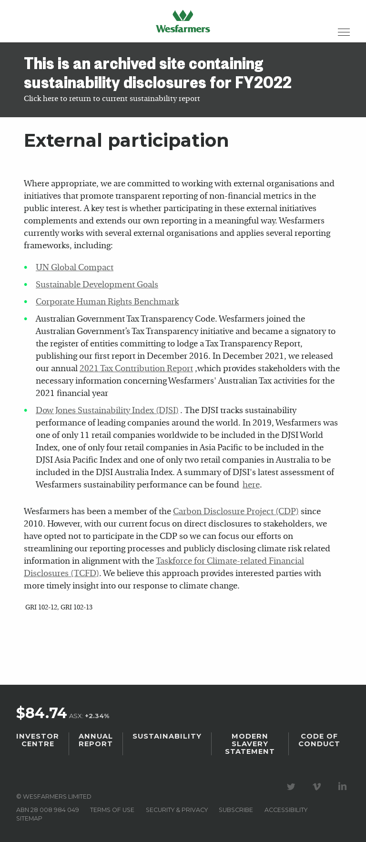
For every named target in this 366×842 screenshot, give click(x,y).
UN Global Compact (74, 268)
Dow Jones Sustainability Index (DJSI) (107, 411)
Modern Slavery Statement (250, 744)
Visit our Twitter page (292, 786)
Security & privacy (177, 809)
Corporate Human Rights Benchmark (107, 302)
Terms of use (112, 809)
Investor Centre (37, 740)
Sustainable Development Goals (97, 285)
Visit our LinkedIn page (344, 786)
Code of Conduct (319, 740)
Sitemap (29, 818)
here (251, 485)
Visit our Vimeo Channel (318, 786)
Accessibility (285, 809)
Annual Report (96, 740)
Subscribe (236, 809)
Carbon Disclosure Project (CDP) (236, 512)
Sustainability (167, 736)
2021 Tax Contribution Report (136, 369)
